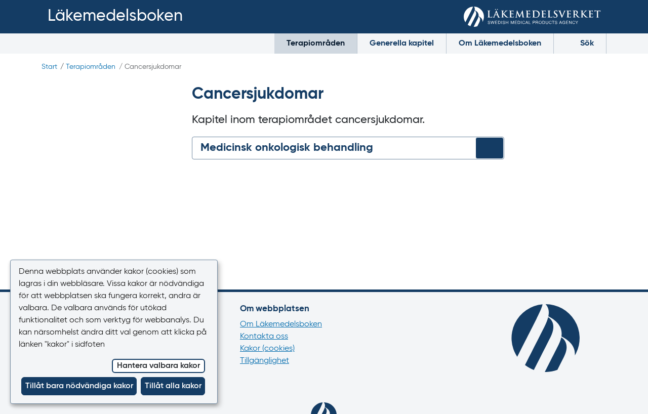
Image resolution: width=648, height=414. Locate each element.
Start (49, 66)
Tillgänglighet (264, 361)
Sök (580, 43)
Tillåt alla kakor (173, 386)
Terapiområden (316, 43)
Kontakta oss (264, 337)
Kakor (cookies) (267, 349)
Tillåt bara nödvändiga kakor (79, 386)
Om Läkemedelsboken (500, 43)
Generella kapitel (402, 43)
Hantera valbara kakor (158, 366)
